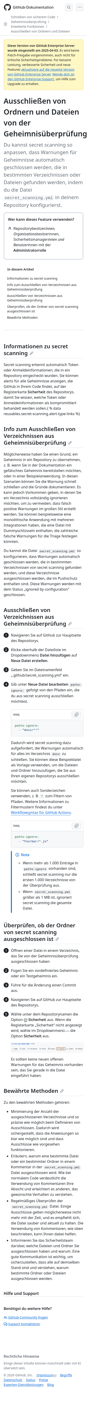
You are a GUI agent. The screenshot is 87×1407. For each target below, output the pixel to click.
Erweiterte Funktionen (27, 26)
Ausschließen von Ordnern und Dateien (40, 31)
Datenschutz (13, 1380)
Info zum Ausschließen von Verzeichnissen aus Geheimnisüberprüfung (40, 435)
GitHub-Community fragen (26, 1317)
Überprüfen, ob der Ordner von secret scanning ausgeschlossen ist (39, 932)
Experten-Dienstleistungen (24, 1384)
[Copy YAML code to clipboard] (76, 715)
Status (30, 1380)
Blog (50, 1384)
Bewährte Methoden (34, 1090)
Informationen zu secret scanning (36, 349)
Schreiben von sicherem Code (33, 17)
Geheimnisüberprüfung (28, 22)
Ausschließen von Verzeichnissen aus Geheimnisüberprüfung (38, 616)
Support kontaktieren (22, 1324)
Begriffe (66, 1375)
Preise (43, 1380)
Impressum (45, 1375)
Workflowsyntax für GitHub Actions (41, 812)
